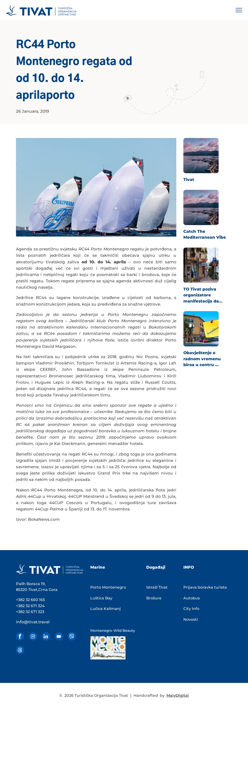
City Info (191, 608)
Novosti (190, 619)
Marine (97, 567)
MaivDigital (177, 695)
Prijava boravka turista (205, 587)
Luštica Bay (101, 598)
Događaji (155, 567)
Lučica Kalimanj (105, 608)
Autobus (191, 598)
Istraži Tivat (157, 587)
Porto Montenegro (108, 587)
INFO (188, 567)
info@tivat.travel (33, 622)
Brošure (153, 598)
